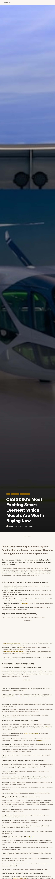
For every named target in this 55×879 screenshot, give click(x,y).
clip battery (40, 741)
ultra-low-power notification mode (18, 696)
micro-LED (21, 648)
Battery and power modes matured (13, 652)
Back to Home (7, 2)
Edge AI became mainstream (11, 644)
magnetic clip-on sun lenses (31, 734)
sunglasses (25, 604)
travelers (47, 727)
